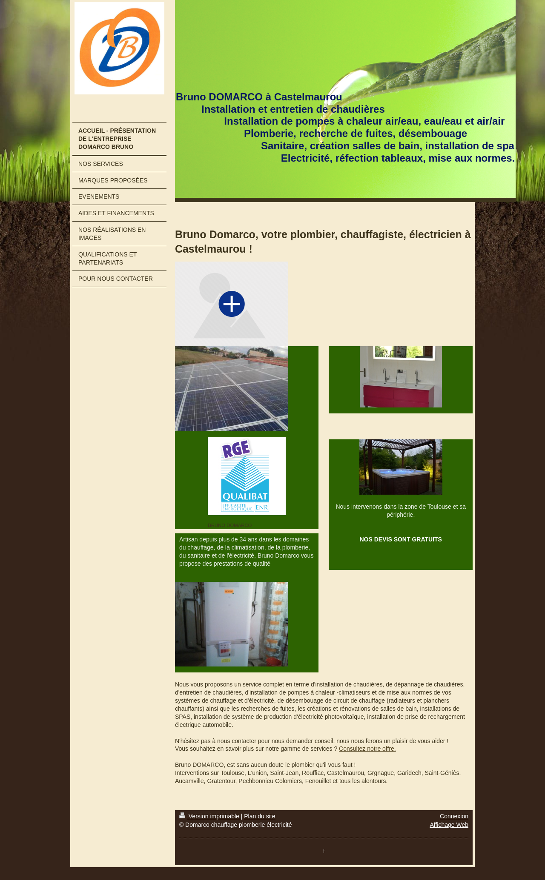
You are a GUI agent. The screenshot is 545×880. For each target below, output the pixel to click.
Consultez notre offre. (367, 748)
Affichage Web (449, 824)
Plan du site (259, 816)
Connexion (454, 816)
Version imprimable (210, 816)
